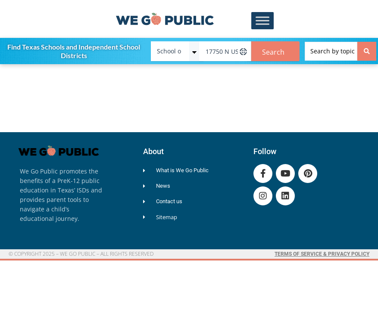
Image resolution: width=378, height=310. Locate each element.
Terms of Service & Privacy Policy (322, 254)
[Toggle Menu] (262, 21)
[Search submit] (366, 51)
